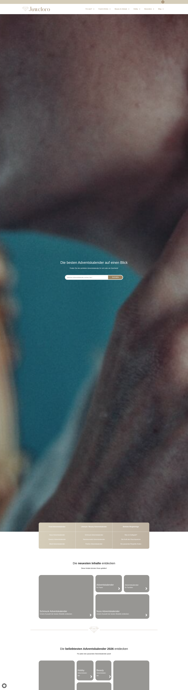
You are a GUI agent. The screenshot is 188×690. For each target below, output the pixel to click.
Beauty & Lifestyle (122, 9)
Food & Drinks (104, 9)
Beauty (100, 670)
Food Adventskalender (57, 527)
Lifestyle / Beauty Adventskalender (94, 527)
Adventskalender (105, 584)
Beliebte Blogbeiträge (131, 527)
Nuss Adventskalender (108, 611)
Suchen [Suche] (115, 277)
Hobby (136, 9)
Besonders (149, 9)
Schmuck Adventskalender (53, 611)
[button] (4, 685)
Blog (161, 9)
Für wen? (90, 9)
